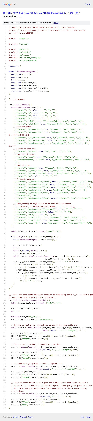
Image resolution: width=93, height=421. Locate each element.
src (71, 12)
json (88, 417)
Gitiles (15, 417)
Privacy (23, 417)
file (56, 23)
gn (4, 12)
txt (82, 417)
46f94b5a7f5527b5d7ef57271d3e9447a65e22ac (39, 12)
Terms (30, 417)
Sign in (87, 4)
